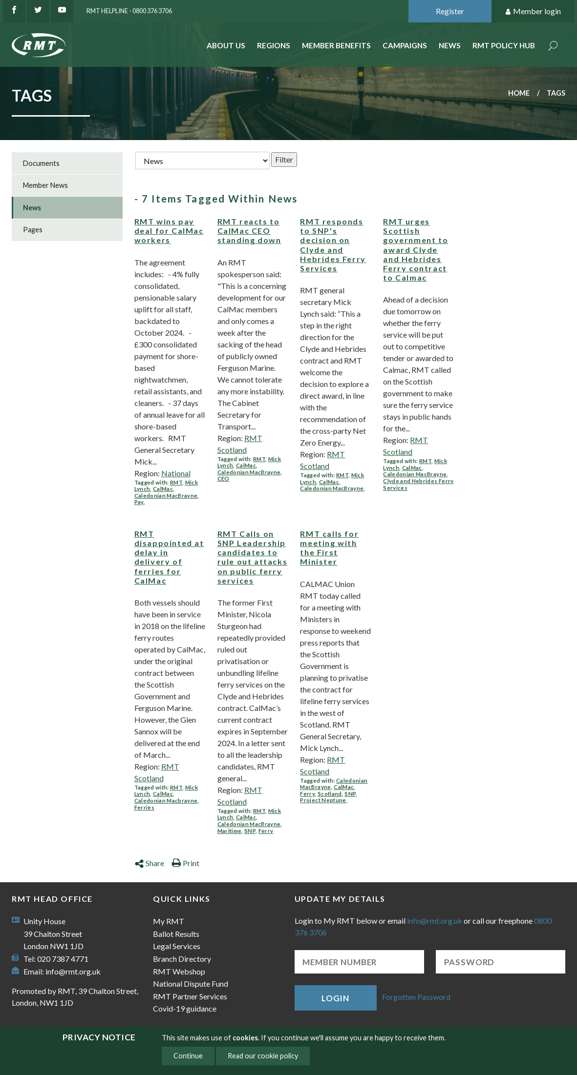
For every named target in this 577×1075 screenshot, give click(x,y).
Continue (188, 1056)
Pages (33, 229)
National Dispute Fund (190, 983)
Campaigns (405, 45)
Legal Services (176, 946)
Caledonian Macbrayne (166, 800)
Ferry (266, 831)
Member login (533, 11)
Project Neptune (323, 800)
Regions (273, 45)
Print (185, 863)
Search (553, 46)
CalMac (163, 489)
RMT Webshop (179, 971)
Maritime (229, 831)
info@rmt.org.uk (73, 971)
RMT (176, 482)
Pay (139, 502)
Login (335, 998)
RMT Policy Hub (503, 45)
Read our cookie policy (263, 1056)
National (176, 473)
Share (149, 863)
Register (450, 11)
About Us (226, 45)
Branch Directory (182, 958)
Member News (45, 185)
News (450, 45)
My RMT (168, 921)
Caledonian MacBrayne (166, 495)
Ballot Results (176, 933)
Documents (41, 163)
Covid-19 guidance (184, 1008)
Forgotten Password (416, 996)
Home (519, 93)
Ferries (144, 807)
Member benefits (336, 45)
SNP (250, 831)
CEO (223, 478)
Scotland (330, 794)
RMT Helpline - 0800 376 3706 (129, 11)
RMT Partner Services (190, 996)
